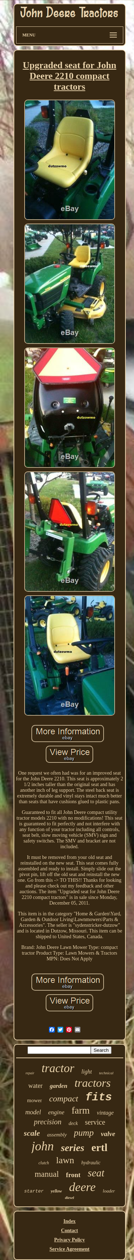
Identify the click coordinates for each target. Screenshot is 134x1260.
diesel (69, 1197)
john (42, 1146)
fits (98, 1097)
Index (69, 1221)
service (95, 1122)
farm (80, 1110)
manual (47, 1174)
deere (82, 1187)
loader (109, 1191)
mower (34, 1100)
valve (108, 1134)
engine (56, 1112)
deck (73, 1123)
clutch (44, 1162)
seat (96, 1173)
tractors (92, 1082)
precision (47, 1122)
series (72, 1147)
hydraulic (91, 1162)
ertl (99, 1147)
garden (58, 1085)
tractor (57, 1068)
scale (32, 1133)
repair (30, 1073)
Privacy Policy (69, 1239)
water (35, 1085)
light (86, 1072)
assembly (57, 1135)
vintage (105, 1113)
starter (34, 1191)
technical (106, 1073)
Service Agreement (69, 1249)
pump (84, 1133)
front (73, 1175)
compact (63, 1098)
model (33, 1112)
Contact (69, 1230)
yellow (56, 1191)
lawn (65, 1160)
